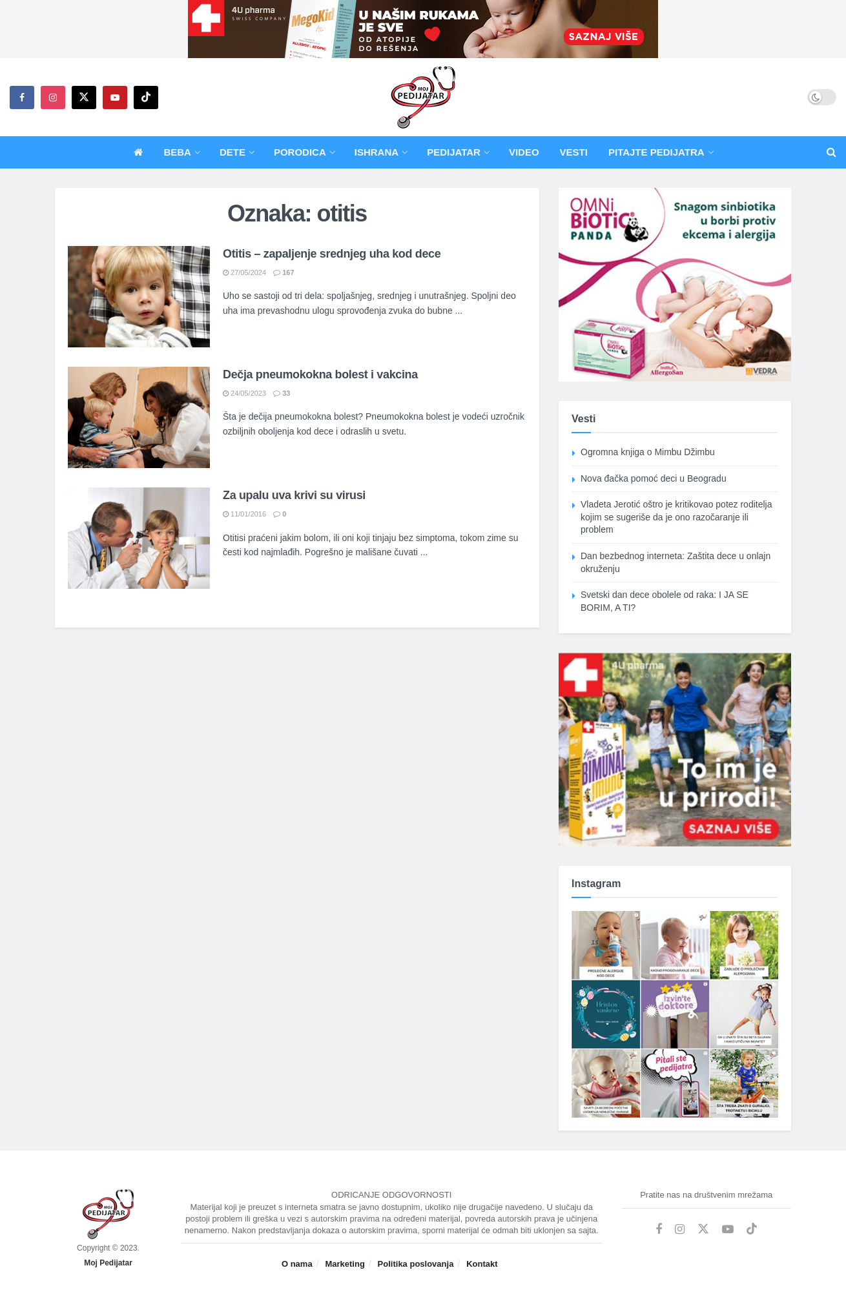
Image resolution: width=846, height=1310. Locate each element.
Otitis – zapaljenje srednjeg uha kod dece (331, 253)
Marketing (344, 1264)
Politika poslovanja (416, 1264)
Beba (177, 152)
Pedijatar (453, 152)
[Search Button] (831, 152)
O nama (297, 1264)
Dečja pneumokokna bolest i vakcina (320, 374)
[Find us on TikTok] (146, 97)
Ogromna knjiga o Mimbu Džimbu (648, 452)
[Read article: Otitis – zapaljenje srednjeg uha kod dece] (139, 296)
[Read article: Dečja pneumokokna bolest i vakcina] (139, 417)
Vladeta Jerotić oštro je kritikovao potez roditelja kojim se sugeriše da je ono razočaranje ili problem (676, 517)
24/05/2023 (244, 393)
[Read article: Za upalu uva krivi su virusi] (139, 538)
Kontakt (481, 1264)
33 (281, 393)
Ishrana (376, 152)
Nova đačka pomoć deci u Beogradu (654, 478)
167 (283, 272)
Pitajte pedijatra (656, 152)
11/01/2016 (244, 514)
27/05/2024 (244, 272)
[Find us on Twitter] (84, 97)
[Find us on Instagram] (53, 97)
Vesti (574, 152)
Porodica (300, 152)
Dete (232, 152)
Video (524, 152)
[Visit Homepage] (423, 97)
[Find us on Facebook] (22, 97)
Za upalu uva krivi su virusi (294, 495)
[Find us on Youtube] (115, 97)
